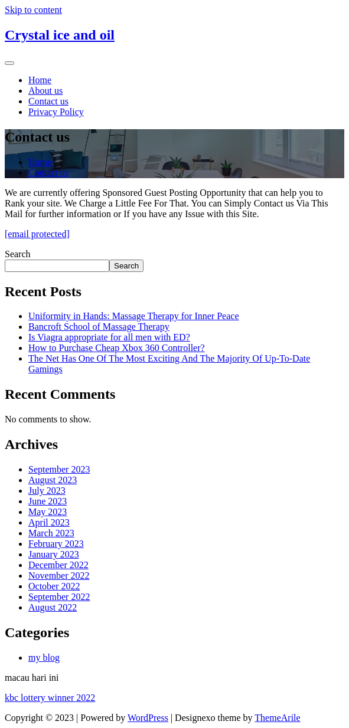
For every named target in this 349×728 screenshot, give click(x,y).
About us (45, 91)
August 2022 (52, 607)
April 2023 (49, 522)
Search (18, 254)
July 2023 (47, 491)
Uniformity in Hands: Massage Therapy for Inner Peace (133, 316)
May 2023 (47, 512)
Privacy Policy (56, 112)
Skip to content (33, 10)
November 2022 (59, 575)
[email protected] (37, 234)
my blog (44, 657)
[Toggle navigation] (9, 63)
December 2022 (58, 565)
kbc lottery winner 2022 (50, 698)
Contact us (48, 101)
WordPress (148, 718)
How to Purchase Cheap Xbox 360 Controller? (116, 348)
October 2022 (54, 586)
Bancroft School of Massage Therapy (98, 327)
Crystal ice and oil (60, 34)
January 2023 (53, 554)
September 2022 (59, 597)
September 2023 (59, 469)
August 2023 (52, 480)
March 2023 (51, 533)
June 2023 (47, 501)
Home (39, 80)
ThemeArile (277, 718)
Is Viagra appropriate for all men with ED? (109, 337)
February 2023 (56, 544)
